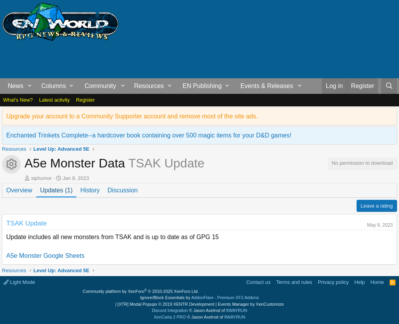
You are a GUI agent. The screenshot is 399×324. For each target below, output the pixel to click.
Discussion (123, 190)
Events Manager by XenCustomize (251, 304)
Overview (19, 190)
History (90, 190)
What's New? (18, 100)
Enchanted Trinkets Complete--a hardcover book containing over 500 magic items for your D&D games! (148, 135)
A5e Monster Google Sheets (45, 255)
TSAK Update (26, 223)
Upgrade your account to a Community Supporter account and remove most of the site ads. (132, 116)
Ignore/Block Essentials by (199, 297)
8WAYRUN (236, 310)
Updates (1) (56, 190)
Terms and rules (294, 282)
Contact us (258, 282)
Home (377, 282)
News (15, 86)
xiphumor (41, 178)
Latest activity (54, 100)
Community (100, 86)
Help (360, 282)
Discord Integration (170, 310)
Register (85, 100)
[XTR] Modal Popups (166, 304)
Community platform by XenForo (141, 291)
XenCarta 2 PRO (170, 317)
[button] (29, 86)
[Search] (389, 86)
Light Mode (19, 282)
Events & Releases (266, 86)
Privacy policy (333, 282)
